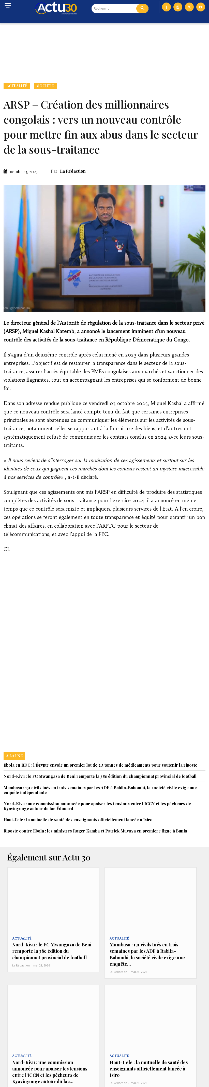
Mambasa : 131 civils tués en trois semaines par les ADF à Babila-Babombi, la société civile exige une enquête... (150, 949)
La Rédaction (73, 171)
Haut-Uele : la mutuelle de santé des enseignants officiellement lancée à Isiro (78, 819)
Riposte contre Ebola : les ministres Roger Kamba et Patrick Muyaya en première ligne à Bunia (95, 830)
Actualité (17, 86)
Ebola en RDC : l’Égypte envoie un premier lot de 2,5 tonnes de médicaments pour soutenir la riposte (100, 765)
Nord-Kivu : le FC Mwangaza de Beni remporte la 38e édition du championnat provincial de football (100, 776)
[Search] (142, 8)
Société (45, 86)
